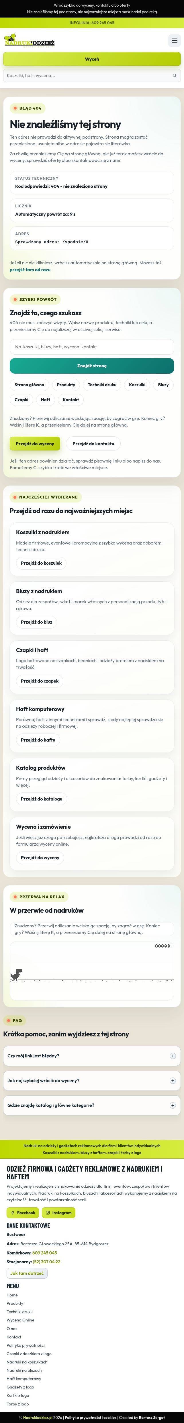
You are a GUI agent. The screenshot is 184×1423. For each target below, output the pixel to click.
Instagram (59, 1212)
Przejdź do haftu (38, 739)
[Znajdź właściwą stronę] (175, 75)
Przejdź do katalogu (41, 798)
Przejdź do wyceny (35, 443)
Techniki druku (102, 384)
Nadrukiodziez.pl (37, 1417)
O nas (12, 1328)
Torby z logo (18, 1403)
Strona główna (29, 384)
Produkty (66, 384)
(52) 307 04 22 (46, 1262)
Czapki (21, 399)
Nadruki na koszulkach (27, 1361)
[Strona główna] (84, 40)
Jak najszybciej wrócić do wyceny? (91, 1080)
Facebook (22, 1212)
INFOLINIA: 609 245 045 (92, 22)
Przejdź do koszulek (41, 563)
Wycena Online (20, 1320)
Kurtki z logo (18, 1395)
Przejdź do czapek (39, 680)
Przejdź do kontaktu (93, 443)
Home (12, 1294)
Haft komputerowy (24, 1378)
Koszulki (137, 384)
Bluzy (163, 384)
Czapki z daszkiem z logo (29, 1353)
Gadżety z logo (20, 1386)
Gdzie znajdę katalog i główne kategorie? (91, 1105)
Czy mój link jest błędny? (91, 1056)
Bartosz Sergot (152, 1417)
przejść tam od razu (30, 269)
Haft (45, 399)
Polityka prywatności (26, 1345)
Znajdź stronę (92, 365)
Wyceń (92, 59)
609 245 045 (44, 1252)
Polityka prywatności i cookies (90, 1417)
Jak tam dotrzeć (27, 1273)
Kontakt (71, 399)
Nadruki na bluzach (24, 1370)
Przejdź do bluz (36, 621)
